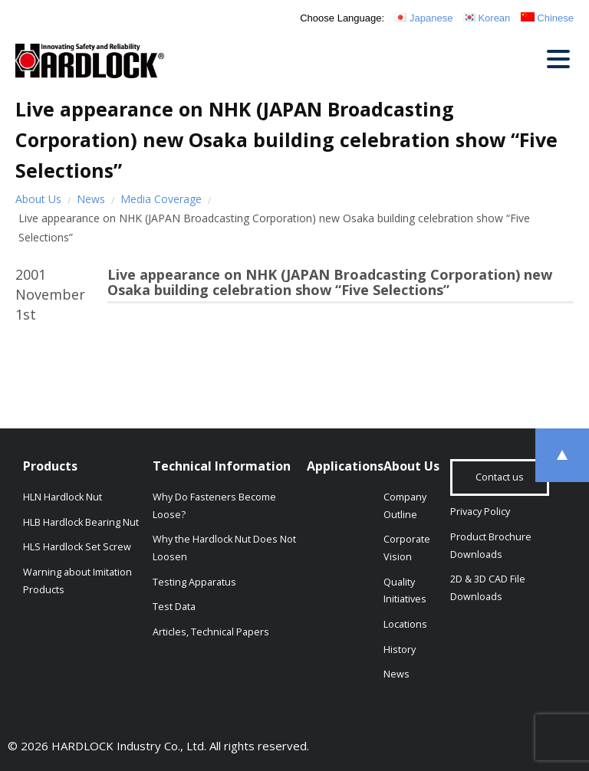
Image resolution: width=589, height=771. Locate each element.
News (91, 199)
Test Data (174, 606)
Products (50, 466)
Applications (345, 466)
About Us (38, 199)
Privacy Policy (480, 511)
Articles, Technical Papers (211, 631)
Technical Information (222, 466)
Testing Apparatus (194, 582)
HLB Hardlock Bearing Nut (81, 522)
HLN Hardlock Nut (62, 497)
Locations (405, 624)
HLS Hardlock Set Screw (77, 546)
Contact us (499, 477)
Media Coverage (161, 199)
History (399, 649)
